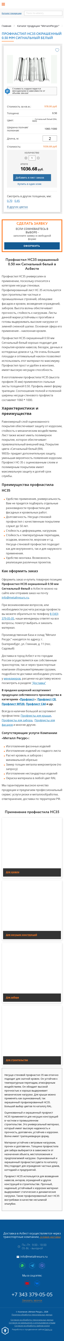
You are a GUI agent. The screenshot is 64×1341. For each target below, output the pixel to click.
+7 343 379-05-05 (32, 1294)
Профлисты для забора (17, 720)
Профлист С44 (36, 704)
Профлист (27, 699)
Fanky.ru (48, 1329)
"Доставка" (39, 683)
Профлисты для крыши (36, 716)
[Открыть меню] (4, 4)
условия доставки (50, 1237)
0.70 (9, 201)
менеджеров (12, 678)
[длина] (50, 138)
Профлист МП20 (13, 704)
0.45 (17, 201)
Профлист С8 (46, 699)
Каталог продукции (12, 13)
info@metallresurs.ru (15, 597)
